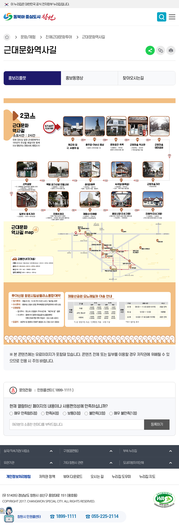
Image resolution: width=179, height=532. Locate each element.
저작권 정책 (47, 477)
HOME (6, 37)
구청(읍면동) (69, 451)
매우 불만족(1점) (125, 413)
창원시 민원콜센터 (29, 517)
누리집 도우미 (121, 477)
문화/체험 (28, 37)
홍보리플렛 (17, 78)
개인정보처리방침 (18, 477)
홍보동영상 (74, 78)
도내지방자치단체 (131, 462)
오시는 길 (97, 477)
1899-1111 (66, 517)
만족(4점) (52, 413)
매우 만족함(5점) (25, 413)
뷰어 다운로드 (72, 477)
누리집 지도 (147, 477)
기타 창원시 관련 (71, 462)
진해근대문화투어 (59, 37)
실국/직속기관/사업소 (14, 451)
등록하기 (157, 424)
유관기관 (7, 462)
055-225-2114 (104, 517)
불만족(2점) (97, 413)
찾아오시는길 (133, 78)
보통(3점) (73, 413)
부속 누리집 (128, 451)
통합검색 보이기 (161, 17)
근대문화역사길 (93, 37)
